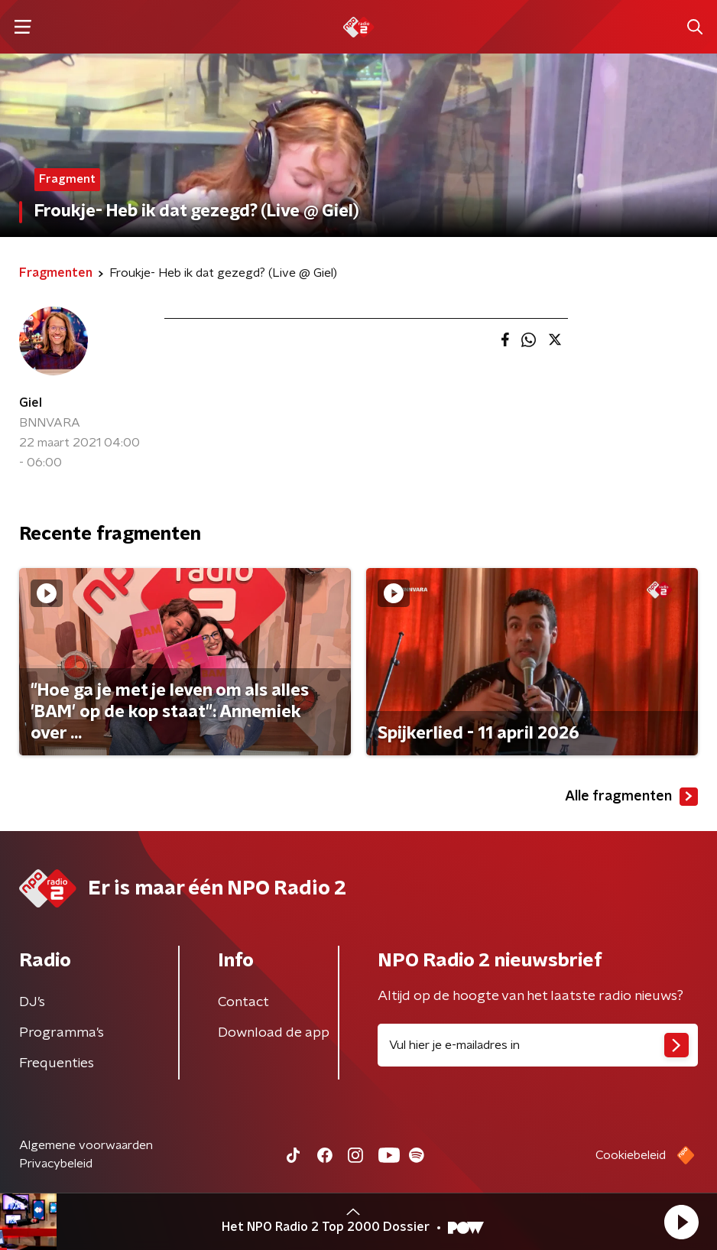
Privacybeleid (55, 1163)
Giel (30, 403)
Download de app (273, 1033)
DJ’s (32, 1002)
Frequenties (56, 1063)
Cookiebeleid (630, 1155)
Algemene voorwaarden (86, 1145)
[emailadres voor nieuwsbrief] (538, 1045)
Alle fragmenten (631, 796)
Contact (243, 1002)
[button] (681, 1221)
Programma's (61, 1033)
